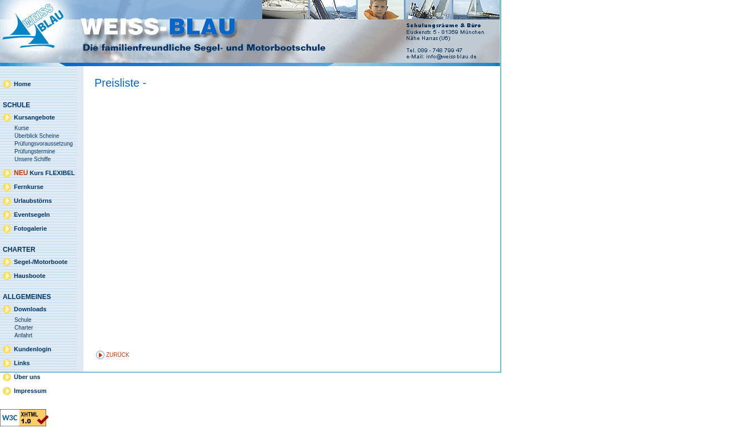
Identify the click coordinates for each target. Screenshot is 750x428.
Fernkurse (28, 186)
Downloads (30, 309)
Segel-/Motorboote (41, 261)
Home (22, 84)
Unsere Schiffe (32, 159)
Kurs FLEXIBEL (44, 173)
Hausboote (30, 275)
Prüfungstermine (34, 151)
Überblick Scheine (36, 136)
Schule (23, 320)
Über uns (27, 377)
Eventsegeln (32, 214)
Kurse (21, 128)
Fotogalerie (30, 228)
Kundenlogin (32, 349)
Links (22, 363)
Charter (23, 328)
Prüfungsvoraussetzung (43, 144)
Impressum (30, 390)
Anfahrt (23, 335)
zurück (117, 355)
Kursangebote (34, 117)
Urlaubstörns (33, 200)
